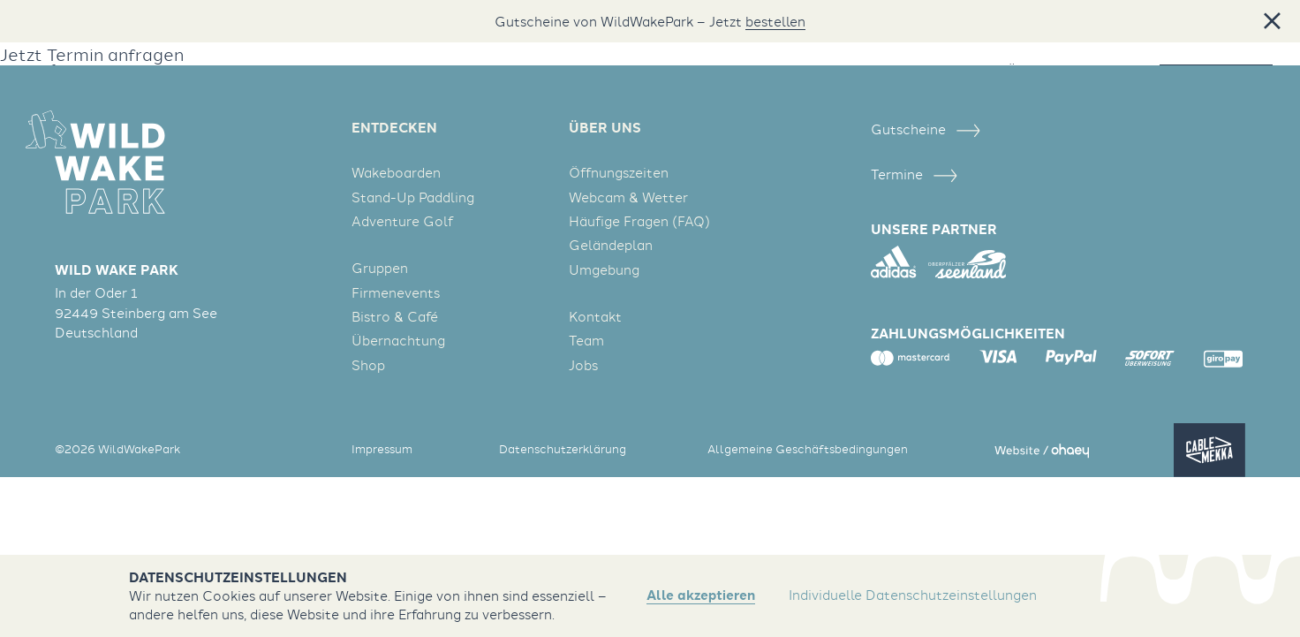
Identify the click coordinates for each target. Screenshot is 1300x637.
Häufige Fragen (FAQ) (639, 221)
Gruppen (379, 267)
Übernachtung (398, 340)
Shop (368, 365)
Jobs (583, 365)
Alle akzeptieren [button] (700, 595)
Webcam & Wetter (628, 197)
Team (586, 340)
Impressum (381, 449)
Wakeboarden (396, 172)
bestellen (775, 21)
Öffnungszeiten (619, 172)
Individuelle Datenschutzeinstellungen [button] (913, 594)
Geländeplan (611, 244)
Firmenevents (395, 292)
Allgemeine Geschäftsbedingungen (807, 449)
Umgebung (604, 269)
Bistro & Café (394, 316)
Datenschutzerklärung (562, 449)
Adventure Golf (402, 221)
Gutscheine (925, 129)
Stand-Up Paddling (412, 197)
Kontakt (595, 316)
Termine (913, 174)
